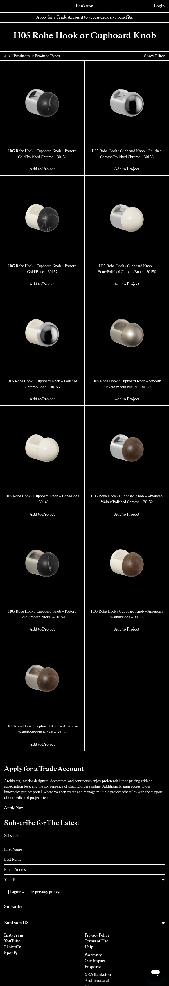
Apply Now (14, 808)
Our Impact (95, 961)
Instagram (13, 935)
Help (89, 947)
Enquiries (94, 967)
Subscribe (13, 907)
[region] (84, 923)
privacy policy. (47, 892)
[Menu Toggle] (8, 6)
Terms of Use (96, 941)
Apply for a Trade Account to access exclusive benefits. (84, 17)
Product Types (47, 56)
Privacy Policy (97, 935)
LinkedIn (12, 947)
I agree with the (35, 892)
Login (159, 6)
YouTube (12, 941)
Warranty (93, 955)
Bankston (84, 6)
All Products (18, 56)
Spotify (10, 953)
